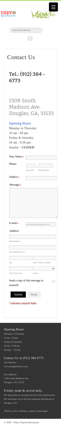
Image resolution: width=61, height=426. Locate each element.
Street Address (14, 241)
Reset (34, 294)
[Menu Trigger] (53, 6)
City (10, 263)
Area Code (30, 170)
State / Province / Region (42, 263)
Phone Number (43, 170)
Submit (18, 294)
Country (36, 273)
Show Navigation (49, 29)
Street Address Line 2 (17, 252)
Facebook (30, 38)
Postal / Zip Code (15, 273)
